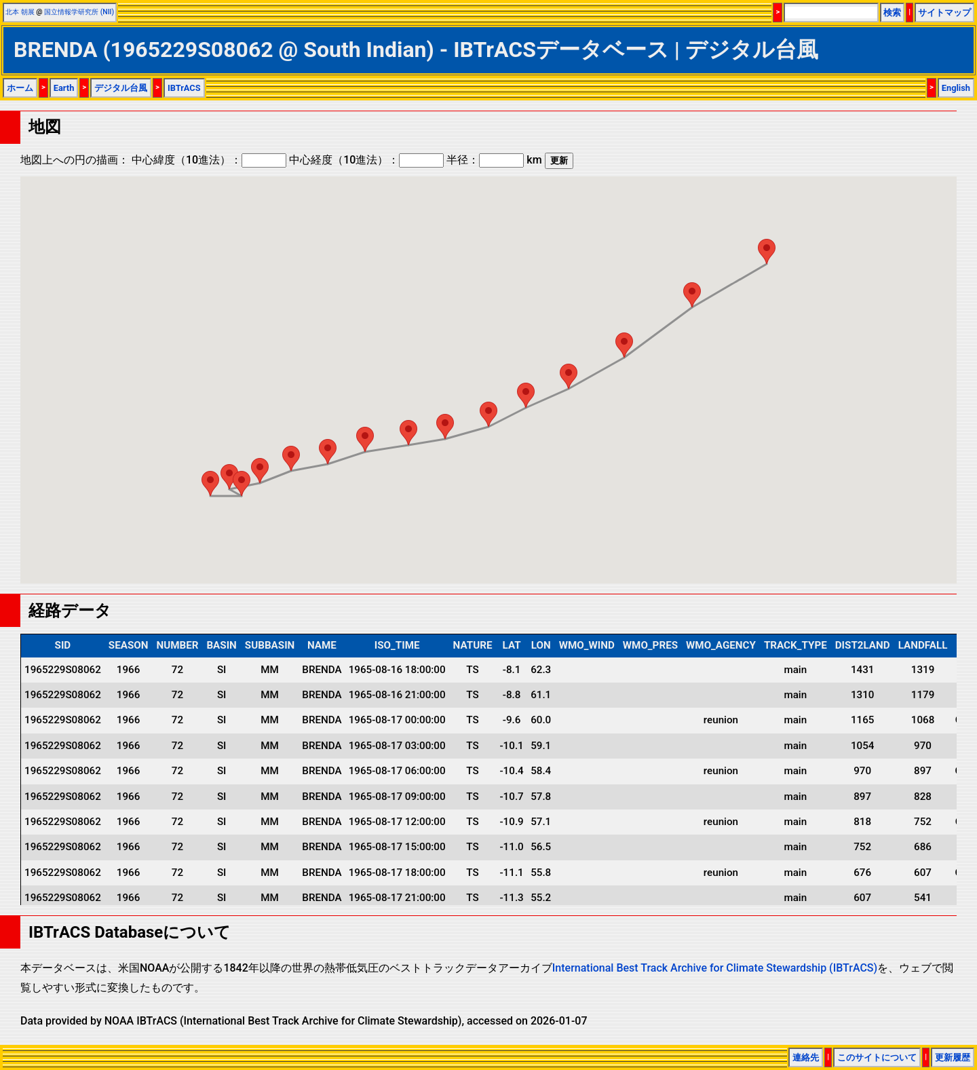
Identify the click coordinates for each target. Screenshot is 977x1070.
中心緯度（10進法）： (209, 159)
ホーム (20, 88)
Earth (64, 88)
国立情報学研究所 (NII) (79, 11)
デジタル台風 (120, 88)
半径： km (493, 159)
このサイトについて (877, 1057)
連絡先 (805, 1057)
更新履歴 (952, 1057)
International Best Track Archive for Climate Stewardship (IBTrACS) (714, 967)
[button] (766, 251)
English (956, 88)
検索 (892, 12)
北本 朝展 (20, 11)
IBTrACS (184, 88)
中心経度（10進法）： (366, 159)
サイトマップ (944, 12)
